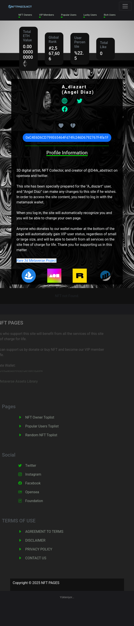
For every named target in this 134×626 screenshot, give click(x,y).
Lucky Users (90, 14)
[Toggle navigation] (125, 6)
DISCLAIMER (40, 540)
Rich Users (109, 14)
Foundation (39, 501)
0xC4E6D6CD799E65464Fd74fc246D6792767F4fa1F (67, 137)
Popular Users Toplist (47, 426)
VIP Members (46, 14)
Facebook (37, 483)
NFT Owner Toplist (44, 417)
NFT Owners (25, 14)
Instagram (38, 474)
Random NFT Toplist (46, 435)
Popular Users (68, 14)
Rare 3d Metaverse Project (37, 260)
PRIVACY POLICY (43, 549)
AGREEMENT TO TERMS (49, 531)
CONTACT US (40, 558)
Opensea (37, 492)
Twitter (35, 465)
